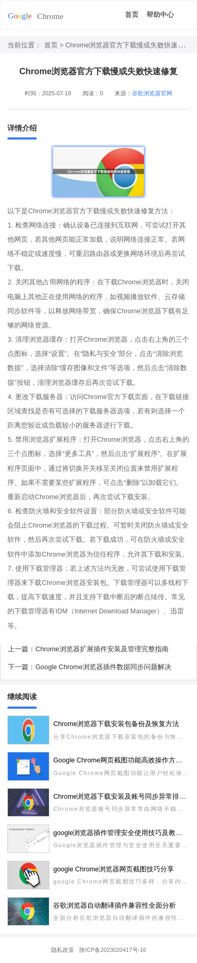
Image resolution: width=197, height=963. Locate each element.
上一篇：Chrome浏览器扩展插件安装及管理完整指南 (88, 649)
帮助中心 (160, 14)
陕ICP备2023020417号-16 (112, 950)
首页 (132, 14)
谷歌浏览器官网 (152, 93)
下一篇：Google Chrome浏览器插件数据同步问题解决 (89, 667)
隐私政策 (62, 950)
